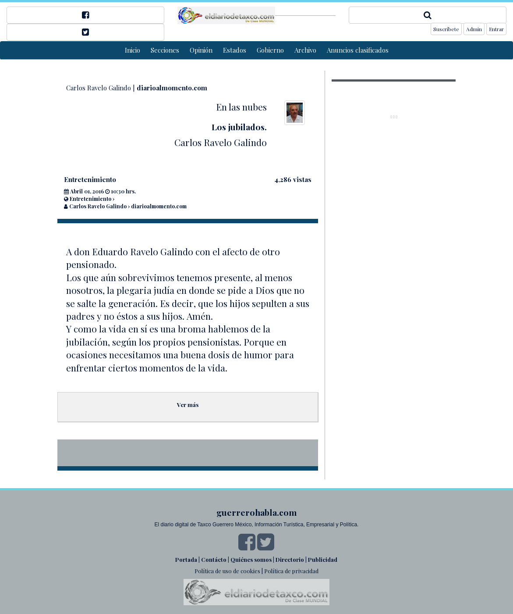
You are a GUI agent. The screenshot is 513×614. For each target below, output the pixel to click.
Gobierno (270, 50)
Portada (186, 559)
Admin (474, 28)
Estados (234, 50)
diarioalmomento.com (172, 87)
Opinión (201, 50)
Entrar (496, 28)
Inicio (132, 50)
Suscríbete (446, 28)
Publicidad (322, 559)
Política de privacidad (291, 571)
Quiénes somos (251, 559)
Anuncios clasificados (358, 50)
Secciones (165, 50)
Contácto (213, 559)
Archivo (305, 50)
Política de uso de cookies (227, 571)
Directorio (290, 559)
